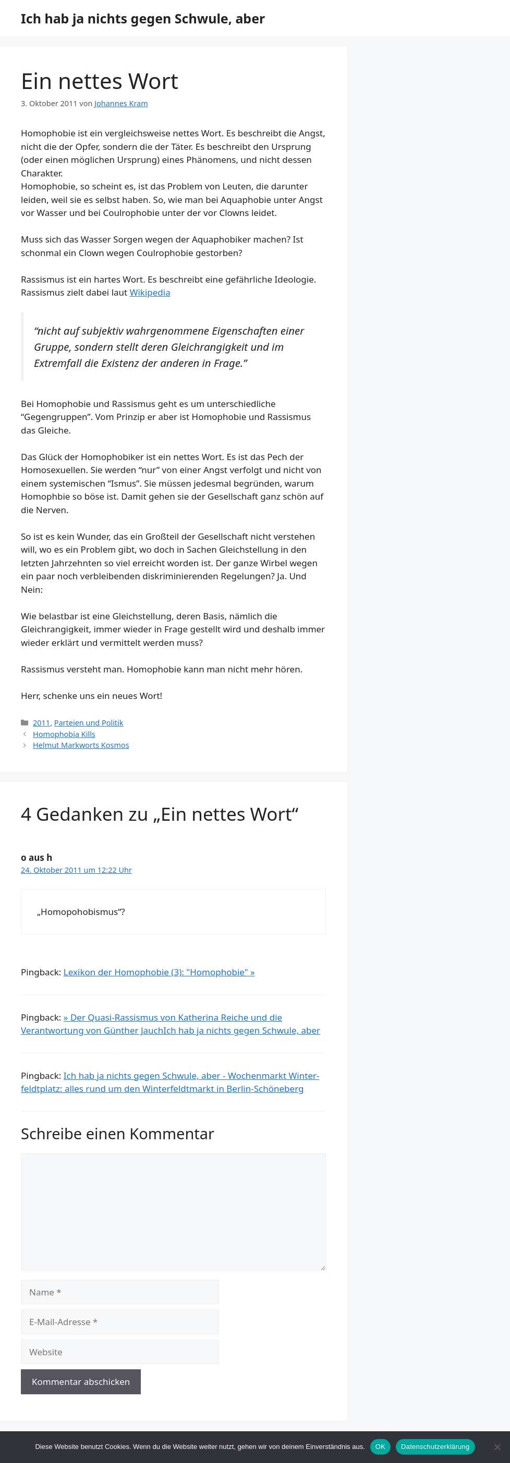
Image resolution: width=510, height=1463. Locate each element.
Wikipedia (150, 292)
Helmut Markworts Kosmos (81, 745)
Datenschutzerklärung (435, 1447)
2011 (41, 723)
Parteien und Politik (89, 723)
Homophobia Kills (64, 734)
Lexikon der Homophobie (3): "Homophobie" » (159, 972)
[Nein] (497, 1447)
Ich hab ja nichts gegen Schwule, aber (143, 18)
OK (380, 1447)
